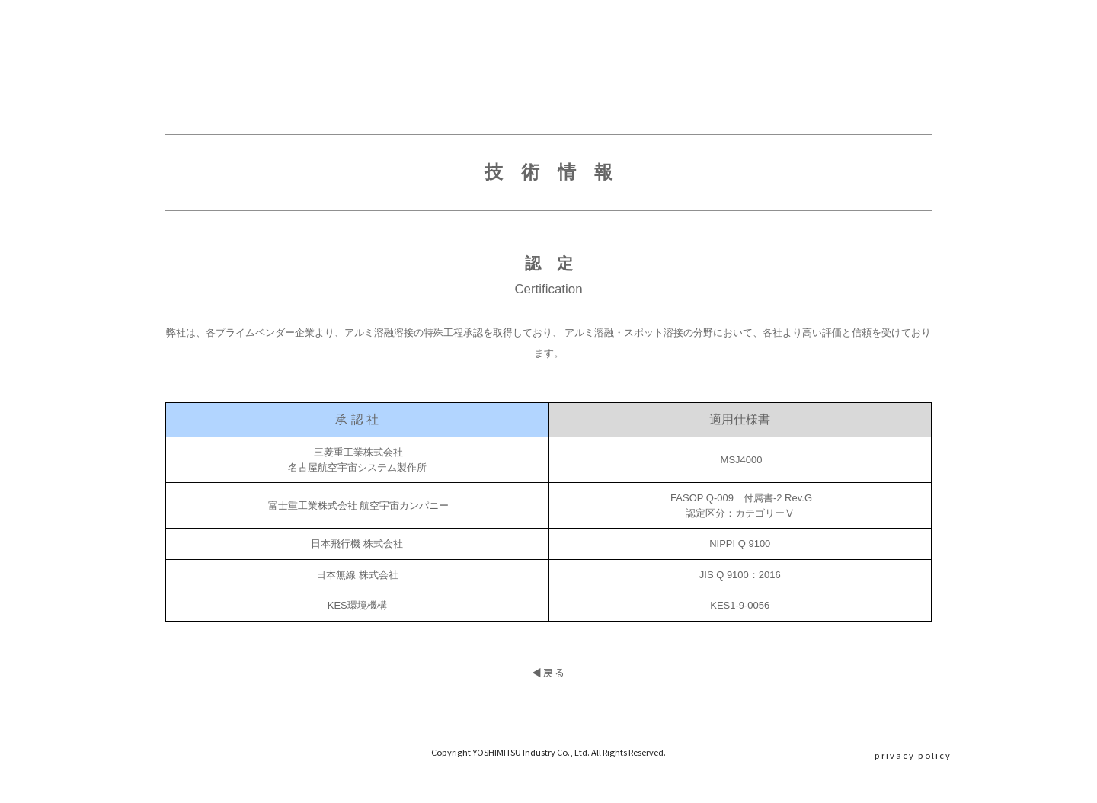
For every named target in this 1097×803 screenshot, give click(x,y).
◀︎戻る (549, 703)
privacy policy (913, 755)
